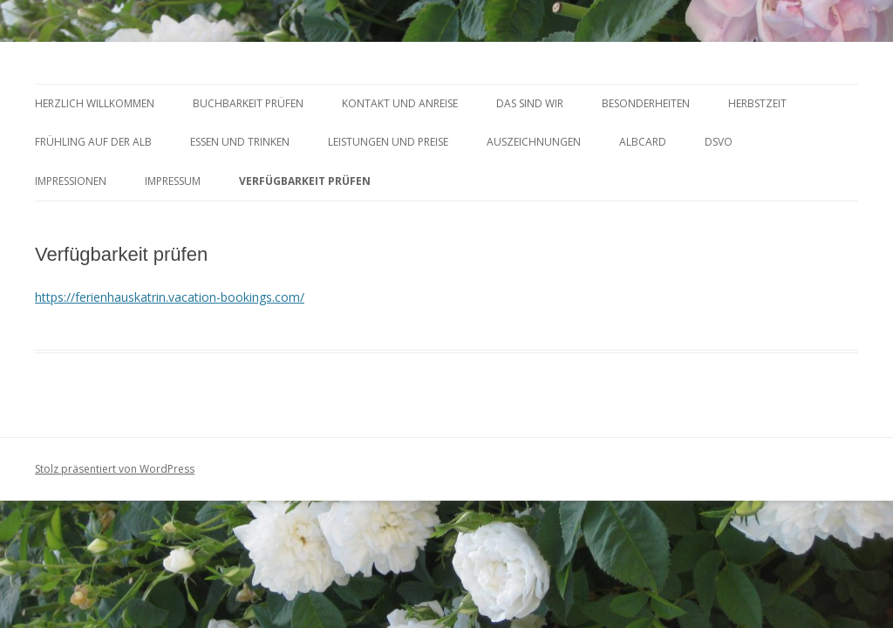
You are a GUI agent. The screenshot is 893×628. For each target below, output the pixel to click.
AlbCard (642, 141)
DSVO (719, 141)
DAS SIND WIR (529, 103)
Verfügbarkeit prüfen (305, 181)
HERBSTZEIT (757, 103)
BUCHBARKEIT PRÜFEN (248, 103)
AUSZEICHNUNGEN (534, 141)
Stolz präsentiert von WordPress (114, 468)
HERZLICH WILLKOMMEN (94, 103)
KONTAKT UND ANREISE (400, 103)
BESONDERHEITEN (646, 103)
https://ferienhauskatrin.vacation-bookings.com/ (169, 297)
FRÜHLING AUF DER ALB (93, 141)
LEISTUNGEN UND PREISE (388, 141)
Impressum (173, 181)
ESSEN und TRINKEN (240, 141)
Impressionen (70, 181)
